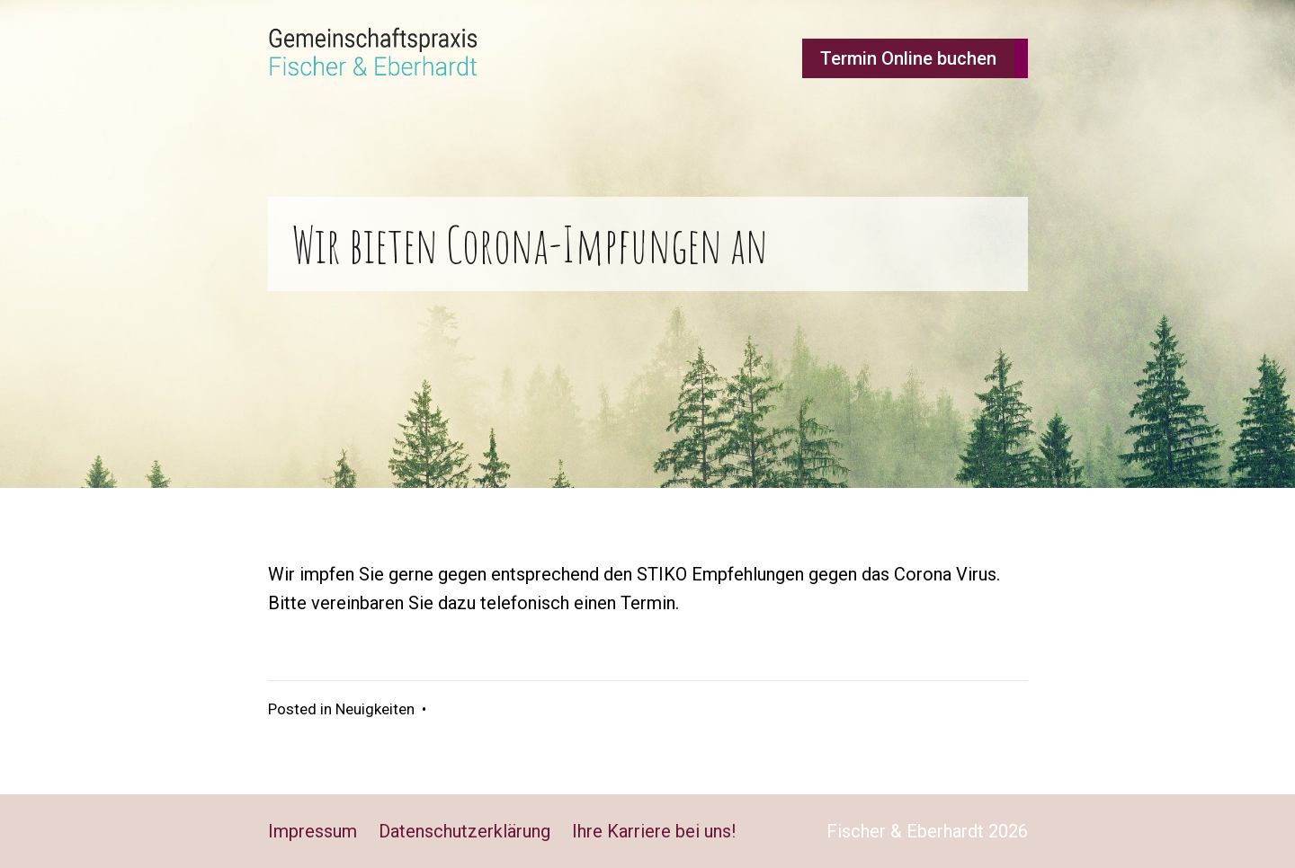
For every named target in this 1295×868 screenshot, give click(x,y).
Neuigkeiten (375, 709)
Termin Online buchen (908, 58)
